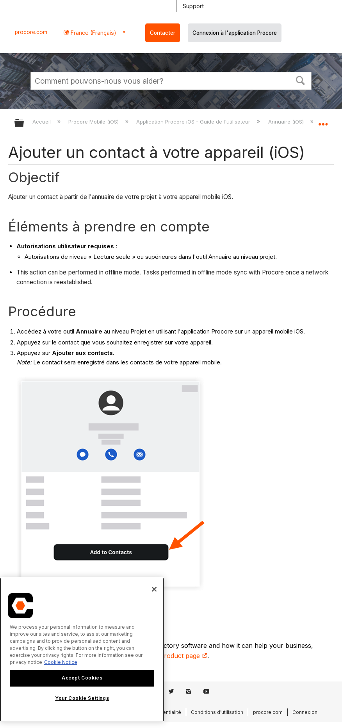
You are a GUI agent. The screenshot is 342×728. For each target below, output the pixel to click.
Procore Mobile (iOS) (94, 121)
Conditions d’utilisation (217, 712)
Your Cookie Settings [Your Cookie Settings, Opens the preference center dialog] (82, 698)
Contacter (162, 33)
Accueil (42, 121)
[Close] (154, 589)
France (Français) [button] (92, 32)
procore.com (31, 32)
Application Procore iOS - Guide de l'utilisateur (194, 121)
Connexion (304, 712)
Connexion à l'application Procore (234, 33)
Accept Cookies (82, 678)
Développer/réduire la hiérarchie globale (24, 123)
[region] (82, 649)
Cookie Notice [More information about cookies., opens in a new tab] (60, 662)
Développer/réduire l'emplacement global (323, 120)
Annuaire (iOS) (286, 121)
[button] (301, 80)
